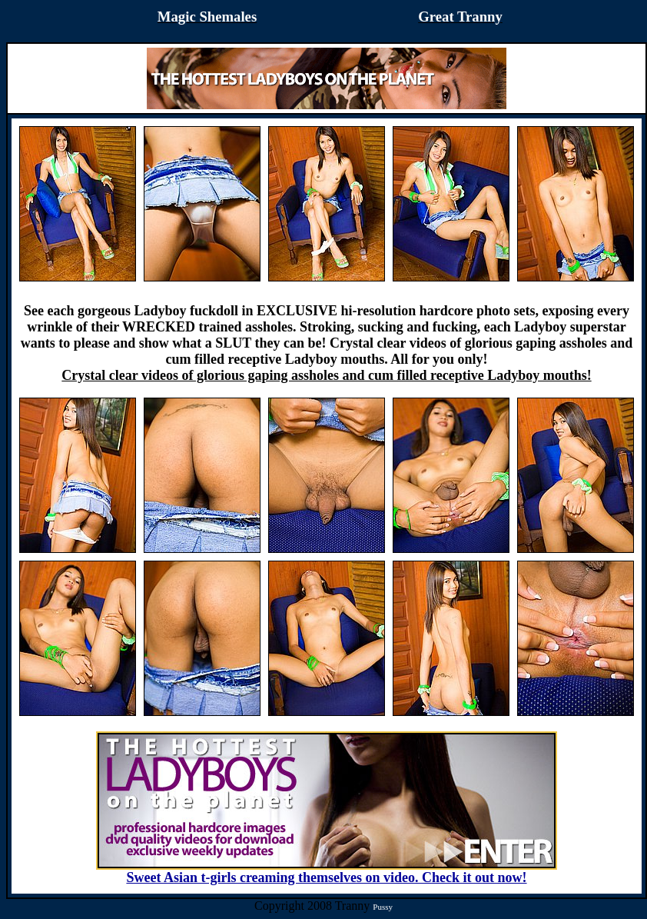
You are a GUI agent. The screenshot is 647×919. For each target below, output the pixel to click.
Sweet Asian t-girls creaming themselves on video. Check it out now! (326, 871)
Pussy (383, 906)
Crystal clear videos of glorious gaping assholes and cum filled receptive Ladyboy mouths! (326, 375)
